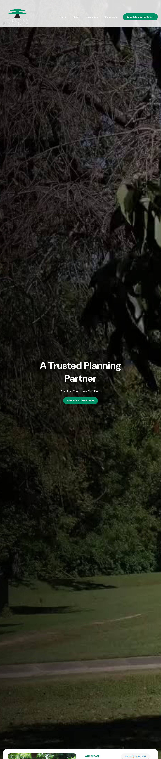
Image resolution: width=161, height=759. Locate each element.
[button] (63, 9)
